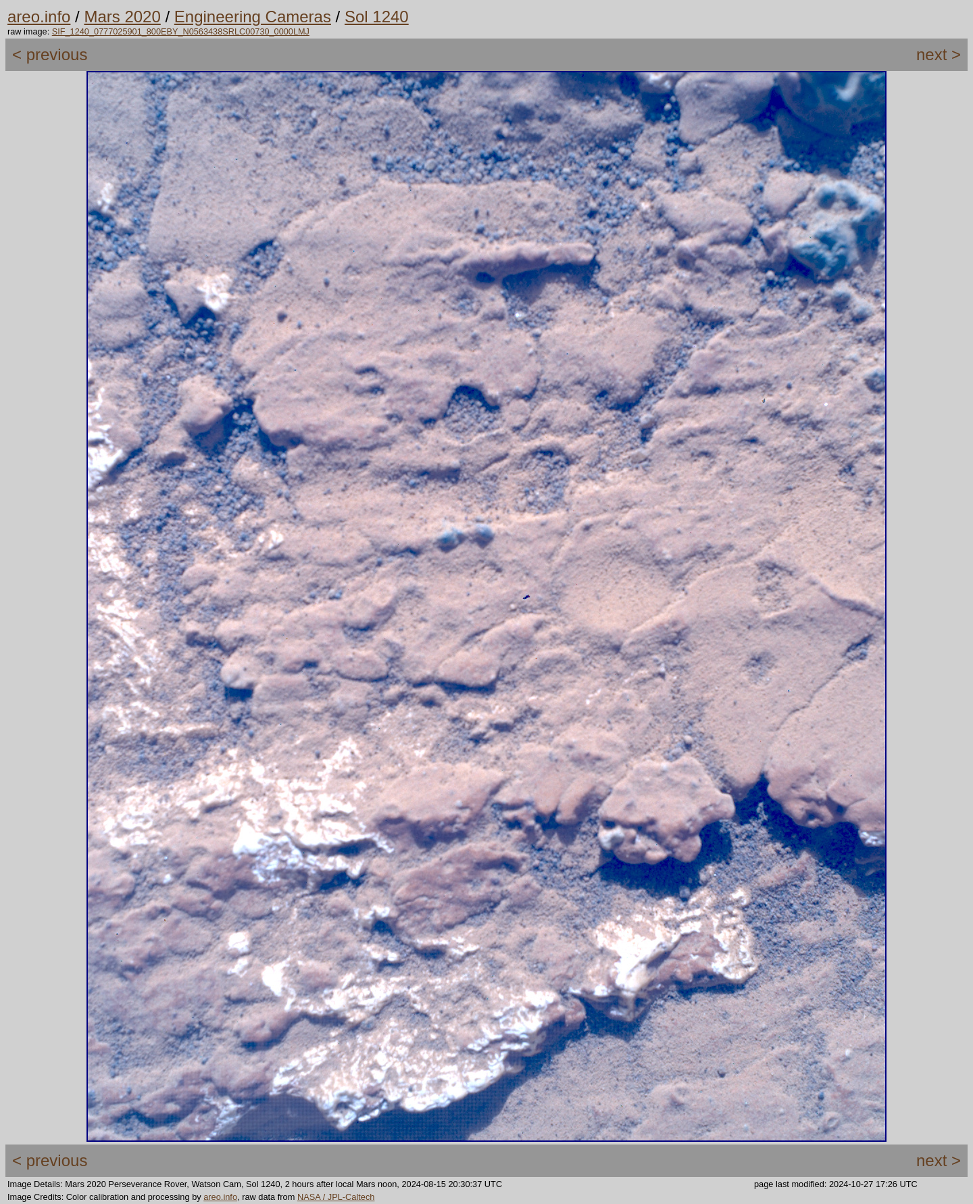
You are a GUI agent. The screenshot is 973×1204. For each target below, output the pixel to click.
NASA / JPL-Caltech (336, 1197)
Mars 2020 (122, 16)
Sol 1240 (377, 16)
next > (938, 54)
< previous (49, 54)
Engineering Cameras (252, 16)
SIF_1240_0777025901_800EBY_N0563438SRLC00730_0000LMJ (180, 31)
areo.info (38, 16)
